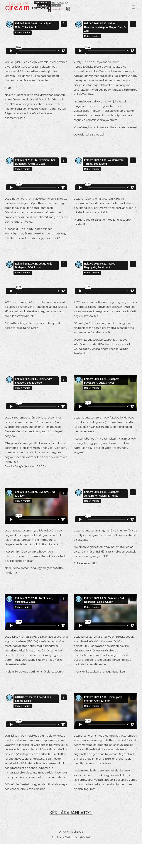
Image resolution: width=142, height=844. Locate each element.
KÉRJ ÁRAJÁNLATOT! (71, 812)
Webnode (71, 837)
